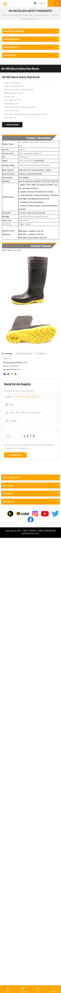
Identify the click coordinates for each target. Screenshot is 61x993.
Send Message (15, 455)
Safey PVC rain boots (23, 353)
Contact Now (12, 124)
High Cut (7, 358)
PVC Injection (41, 353)
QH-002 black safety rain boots (26, 396)
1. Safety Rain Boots (41, 15)
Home (6, 15)
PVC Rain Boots (26, 15)
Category (15, 15)
